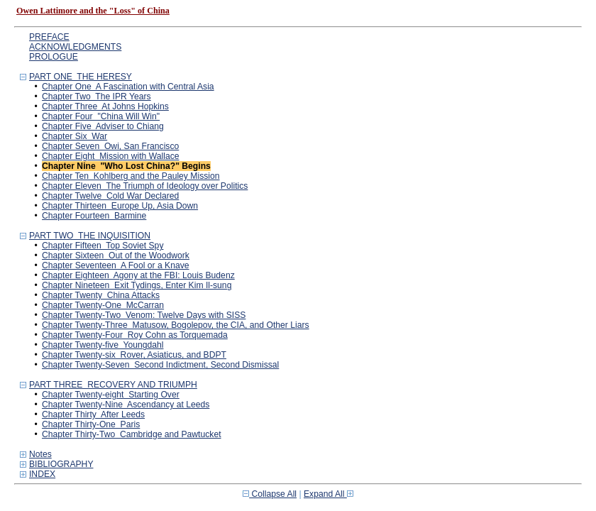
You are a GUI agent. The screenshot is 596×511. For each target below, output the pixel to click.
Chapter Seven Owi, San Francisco (110, 146)
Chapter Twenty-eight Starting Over (111, 395)
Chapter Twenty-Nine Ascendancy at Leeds (125, 405)
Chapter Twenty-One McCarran (103, 305)
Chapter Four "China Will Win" (101, 116)
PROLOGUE (53, 57)
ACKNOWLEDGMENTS (75, 47)
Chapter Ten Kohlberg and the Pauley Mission (131, 176)
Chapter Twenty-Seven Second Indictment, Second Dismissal (160, 365)
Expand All (328, 494)
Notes (40, 454)
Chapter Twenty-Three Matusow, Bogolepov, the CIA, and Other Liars (175, 325)
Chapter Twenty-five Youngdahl (102, 345)
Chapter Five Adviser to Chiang (103, 126)
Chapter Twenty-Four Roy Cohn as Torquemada (135, 335)
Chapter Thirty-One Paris (91, 424)
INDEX (42, 474)
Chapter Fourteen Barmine (94, 216)
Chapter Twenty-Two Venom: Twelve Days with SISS (143, 315)
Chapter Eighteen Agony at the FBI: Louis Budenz (138, 275)
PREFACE (49, 37)
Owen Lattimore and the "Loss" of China (93, 11)
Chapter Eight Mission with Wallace (110, 156)
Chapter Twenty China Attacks (101, 295)
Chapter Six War (74, 136)
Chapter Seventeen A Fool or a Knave (115, 265)
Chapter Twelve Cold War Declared (110, 196)
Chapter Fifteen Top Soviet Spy (102, 246)
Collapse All (270, 494)
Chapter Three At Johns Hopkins (105, 106)
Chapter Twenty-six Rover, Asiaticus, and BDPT (134, 355)
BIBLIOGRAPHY (61, 464)
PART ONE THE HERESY (80, 77)
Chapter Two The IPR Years (96, 96)
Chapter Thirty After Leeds (93, 414)
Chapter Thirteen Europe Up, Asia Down (120, 206)
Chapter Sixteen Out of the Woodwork (115, 255)
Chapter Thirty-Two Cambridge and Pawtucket (131, 434)
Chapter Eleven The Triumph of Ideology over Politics (145, 186)
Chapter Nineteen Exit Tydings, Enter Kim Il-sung (136, 285)
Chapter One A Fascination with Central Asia (128, 87)
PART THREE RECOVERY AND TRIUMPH (113, 385)
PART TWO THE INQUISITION (89, 236)
